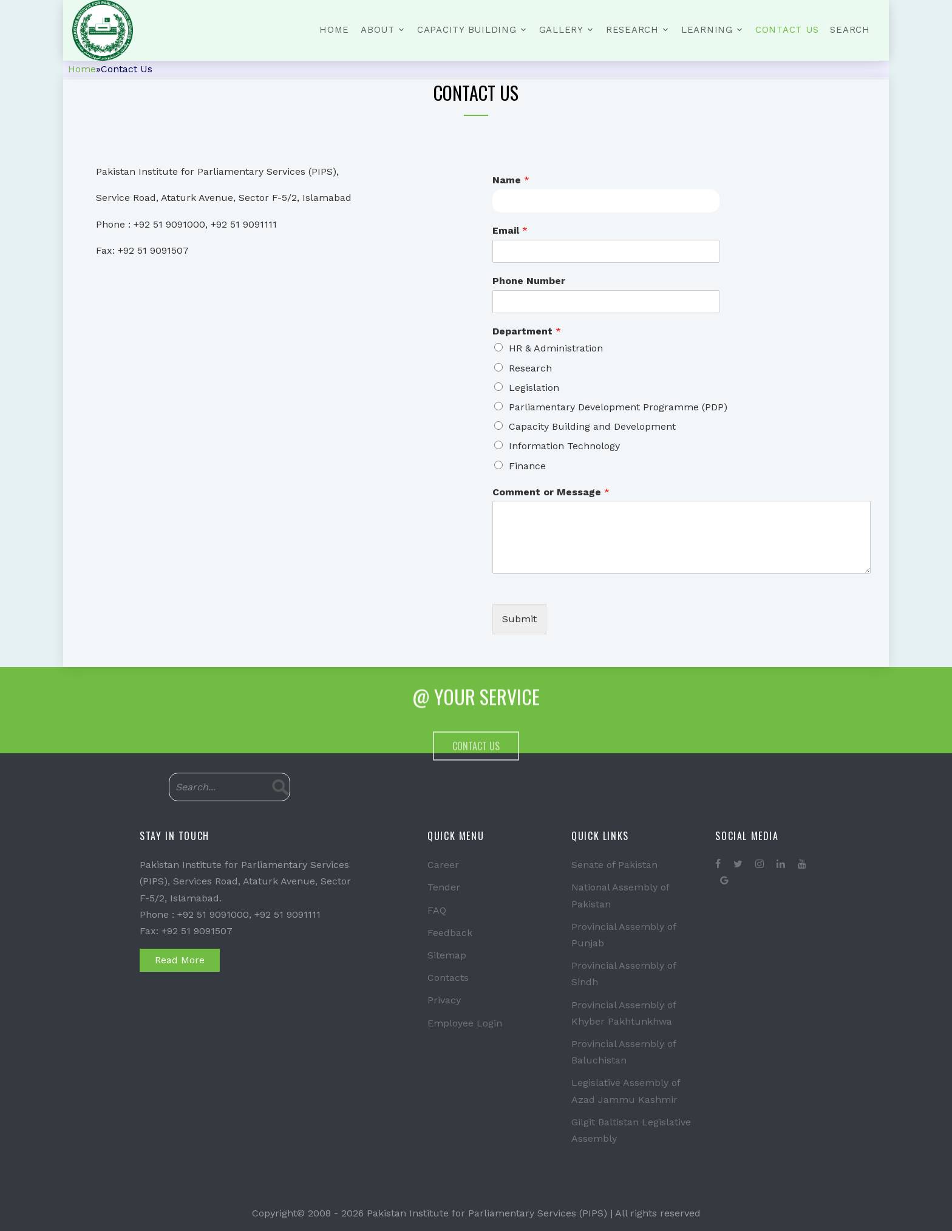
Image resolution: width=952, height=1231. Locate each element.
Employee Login (464, 1023)
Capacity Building (467, 29)
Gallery (561, 29)
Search (850, 29)
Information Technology (564, 446)
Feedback (449, 932)
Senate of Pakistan (614, 864)
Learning (707, 29)
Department (526, 331)
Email (510, 230)
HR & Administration (556, 348)
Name (510, 180)
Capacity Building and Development (592, 426)
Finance (527, 466)
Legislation (534, 387)
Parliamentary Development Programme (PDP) (618, 407)
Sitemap (446, 955)
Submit (519, 619)
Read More (180, 960)
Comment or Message (551, 492)
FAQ (436, 910)
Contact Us (787, 29)
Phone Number (528, 281)
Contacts (448, 977)
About (378, 29)
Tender (443, 887)
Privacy (444, 1000)
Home (334, 29)
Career (443, 864)
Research (632, 29)
